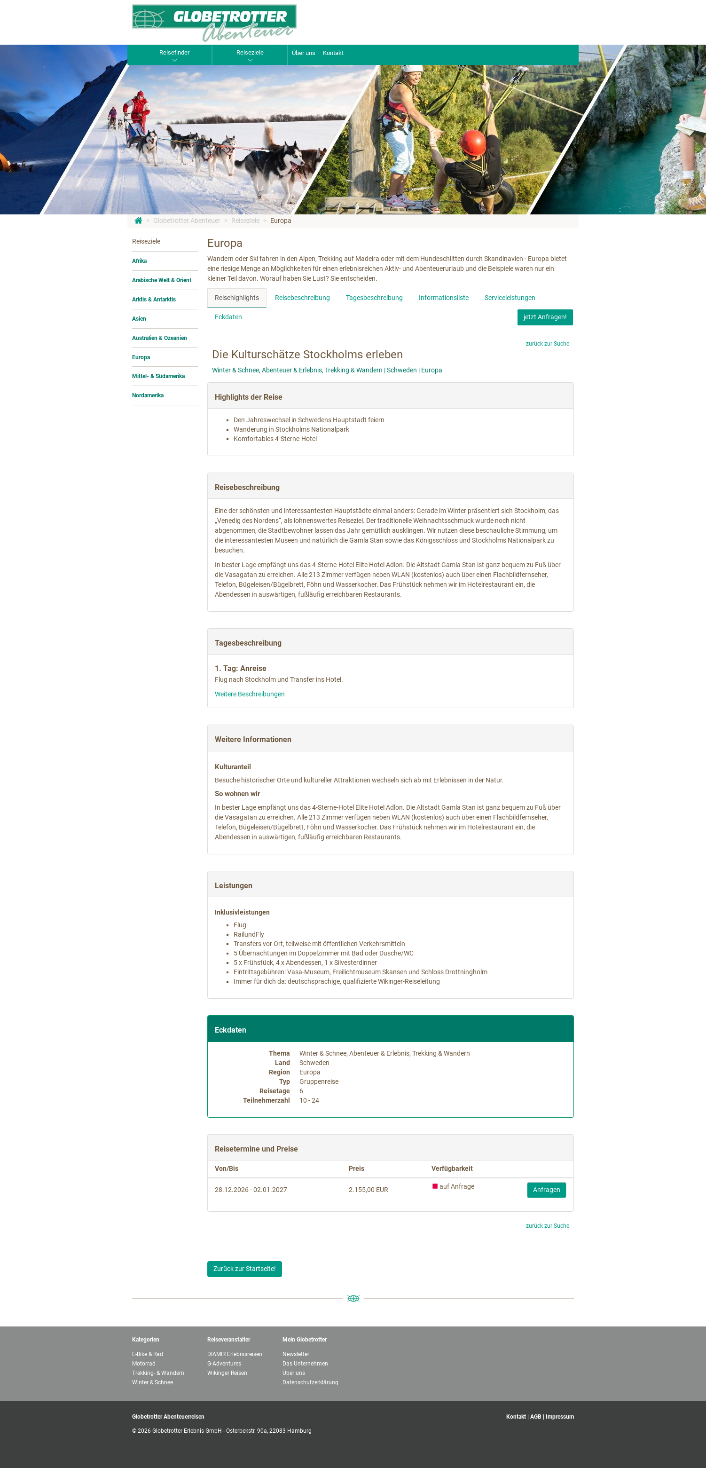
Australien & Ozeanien (159, 338)
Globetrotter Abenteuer (186, 220)
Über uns (303, 52)
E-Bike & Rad (147, 1354)
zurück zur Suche (547, 343)
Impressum (560, 1416)
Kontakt (333, 52)
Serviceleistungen (510, 297)
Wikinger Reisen (227, 1373)
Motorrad (144, 1363)
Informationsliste (444, 297)
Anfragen (546, 1189)
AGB (535, 1416)
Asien (139, 319)
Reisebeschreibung (302, 297)
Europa (280, 220)
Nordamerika (148, 395)
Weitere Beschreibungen (250, 694)
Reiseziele (245, 220)
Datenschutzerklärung (310, 1382)
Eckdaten (228, 317)
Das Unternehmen (305, 1363)
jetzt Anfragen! (545, 317)
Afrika (139, 261)
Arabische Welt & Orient (161, 280)
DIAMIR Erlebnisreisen (234, 1354)
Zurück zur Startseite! (244, 1268)
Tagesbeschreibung (374, 297)
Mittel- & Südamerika (158, 376)
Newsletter (295, 1354)
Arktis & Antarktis (154, 299)
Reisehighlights (237, 297)
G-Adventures (224, 1363)
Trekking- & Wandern (158, 1373)
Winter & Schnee (152, 1382)
